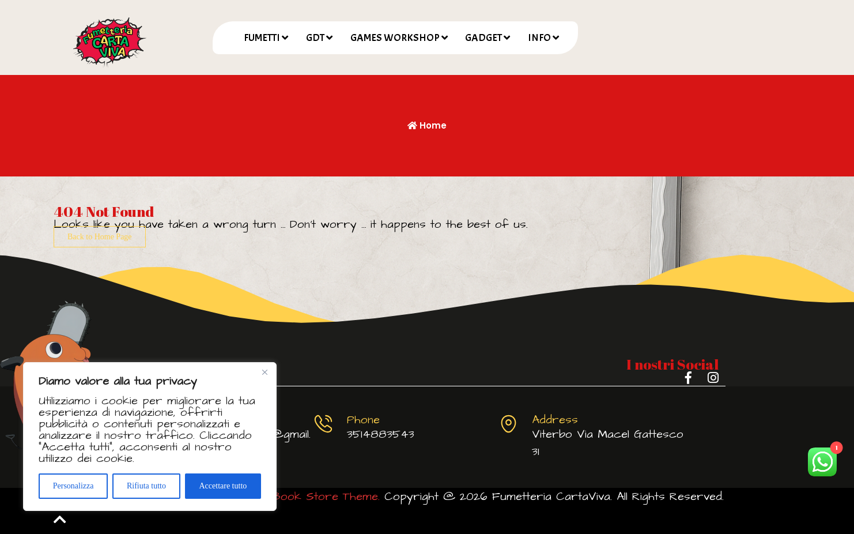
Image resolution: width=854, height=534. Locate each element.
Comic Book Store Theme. (307, 496)
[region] (150, 436)
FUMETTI (262, 37)
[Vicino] (264, 372)
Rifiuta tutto (146, 486)
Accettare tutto (223, 486)
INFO (539, 37)
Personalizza (73, 486)
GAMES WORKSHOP (395, 37)
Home (427, 125)
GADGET (483, 37)
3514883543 (380, 434)
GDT (315, 37)
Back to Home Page (99, 236)
